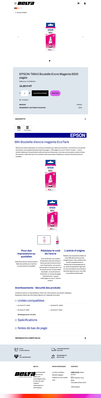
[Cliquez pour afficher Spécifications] (27, 128)
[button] (18, 37)
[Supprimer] (19, 93)
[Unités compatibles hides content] (29, 300)
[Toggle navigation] (15, 3)
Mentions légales (57, 375)
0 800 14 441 (75, 372)
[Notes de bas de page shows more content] (31, 328)
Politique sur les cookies (60, 377)
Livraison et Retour (58, 372)
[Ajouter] (29, 93)
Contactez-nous (77, 378)
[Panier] (78, 3)
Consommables (21, 12)
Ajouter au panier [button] (40, 93)
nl (18, 8)
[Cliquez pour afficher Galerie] (19, 128)
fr (21, 8)
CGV (53, 380)
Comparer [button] (23, 100)
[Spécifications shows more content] (26, 320)
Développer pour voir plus (27, 314)
